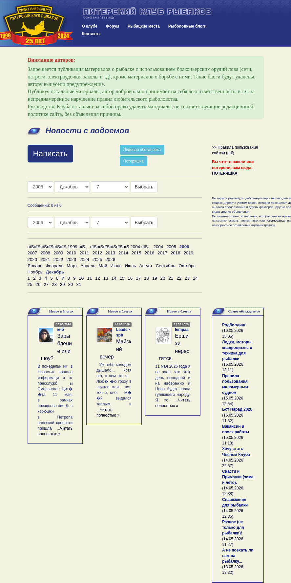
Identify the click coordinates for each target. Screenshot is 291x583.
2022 (58, 259)
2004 (158, 246)
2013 (110, 252)
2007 (32, 252)
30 (70, 284)
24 (195, 278)
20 (162, 278)
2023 (71, 259)
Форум (112, 26)
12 (97, 278)
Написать (50, 153)
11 (89, 278)
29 (62, 284)
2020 (32, 259)
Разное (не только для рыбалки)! (233, 527)
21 (170, 278)
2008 (45, 252)
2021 (45, 259)
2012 (97, 252)
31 (78, 284)
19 (154, 278)
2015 (136, 252)
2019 (188, 252)
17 (138, 278)
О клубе (89, 26)
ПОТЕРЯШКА (225, 173)
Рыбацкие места (144, 26)
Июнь (116, 265)
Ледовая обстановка (142, 149)
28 (54, 284)
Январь (35, 265)
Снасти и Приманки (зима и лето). (237, 477)
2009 (58, 252)
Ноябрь (35, 272)
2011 (84, 252)
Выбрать (144, 186)
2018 (175, 252)
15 (121, 278)
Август (146, 265)
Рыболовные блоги (187, 26)
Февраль (54, 265)
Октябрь (187, 265)
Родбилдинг (234, 325)
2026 (110, 259)
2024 (84, 259)
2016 (149, 252)
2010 (71, 252)
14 (114, 278)
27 (46, 284)
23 (187, 278)
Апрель (87, 265)
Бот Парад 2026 (237, 409)
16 (130, 278)
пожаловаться (276, 220)
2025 (97, 259)
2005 (171, 246)
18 (146, 278)
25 (30, 284)
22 (179, 278)
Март (72, 265)
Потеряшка (133, 161)
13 (105, 278)
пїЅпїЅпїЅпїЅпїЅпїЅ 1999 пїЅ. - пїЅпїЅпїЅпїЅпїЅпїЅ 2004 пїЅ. (88, 246)
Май (102, 265)
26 (37, 284)
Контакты (91, 34)
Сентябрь (166, 265)
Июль (130, 265)
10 (81, 278)
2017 (162, 252)
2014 (123, 252)
